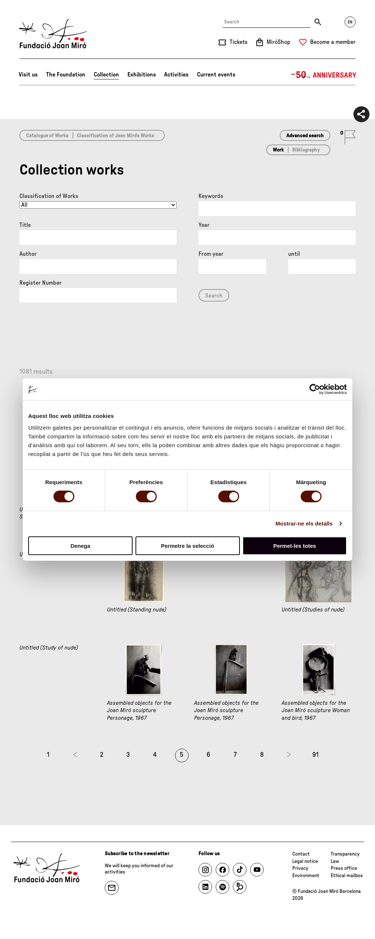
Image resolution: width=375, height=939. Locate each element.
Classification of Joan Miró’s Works (115, 135)
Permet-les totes (294, 545)
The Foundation (65, 75)
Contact (301, 854)
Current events (216, 75)
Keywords (210, 196)
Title (25, 225)
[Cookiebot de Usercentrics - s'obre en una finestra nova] (315, 389)
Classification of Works (48, 196)
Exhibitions (141, 75)
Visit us (28, 75)
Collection (106, 75)
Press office (344, 868)
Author (28, 254)
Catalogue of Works (47, 135)
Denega (80, 545)
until (294, 254)
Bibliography (306, 150)
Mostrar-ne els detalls (304, 523)
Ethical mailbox (347, 875)
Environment (305, 875)
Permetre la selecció (187, 545)
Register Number (40, 283)
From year (210, 254)
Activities (176, 75)
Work (278, 150)
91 (315, 755)
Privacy (300, 868)
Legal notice (305, 861)
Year (203, 225)
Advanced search (305, 135)
